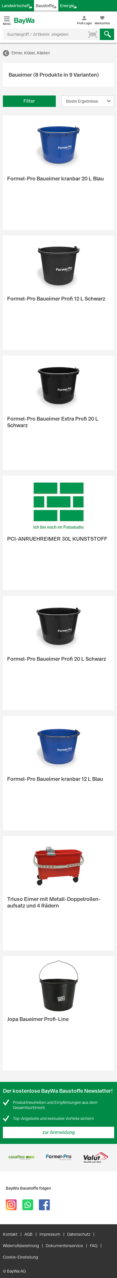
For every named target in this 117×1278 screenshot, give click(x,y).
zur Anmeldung (58, 1132)
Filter (29, 101)
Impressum (49, 1234)
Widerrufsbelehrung (21, 1245)
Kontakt (10, 1234)
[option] (21, 1157)
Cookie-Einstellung (20, 1257)
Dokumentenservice (64, 1245)
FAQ (94, 1245)
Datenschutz (78, 1234)
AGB (28, 1234)
